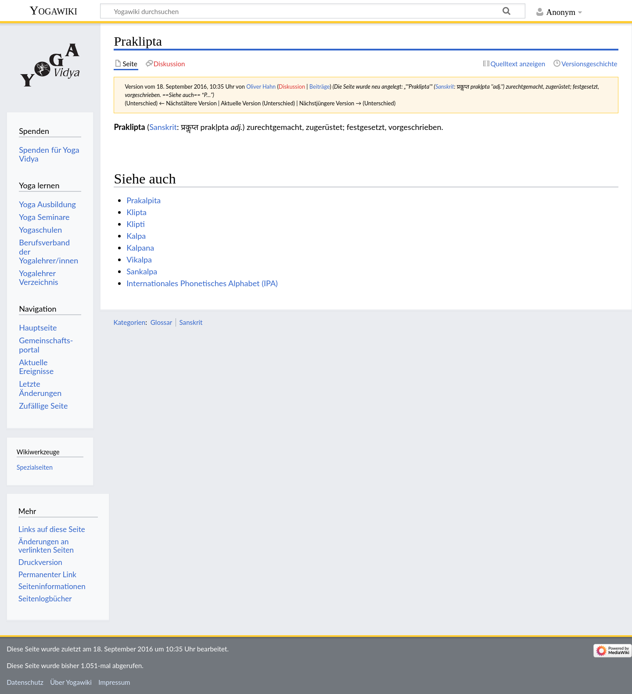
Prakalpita (143, 200)
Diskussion (292, 86)
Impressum (114, 682)
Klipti (135, 224)
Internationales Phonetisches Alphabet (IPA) (202, 283)
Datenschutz (25, 682)
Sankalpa (141, 271)
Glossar (161, 322)
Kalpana (140, 247)
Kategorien (129, 322)
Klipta (136, 212)
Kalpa (136, 236)
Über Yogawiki (71, 682)
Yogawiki (53, 10)
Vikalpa (139, 259)
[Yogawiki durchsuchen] (313, 11)
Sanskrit (444, 86)
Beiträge (319, 86)
